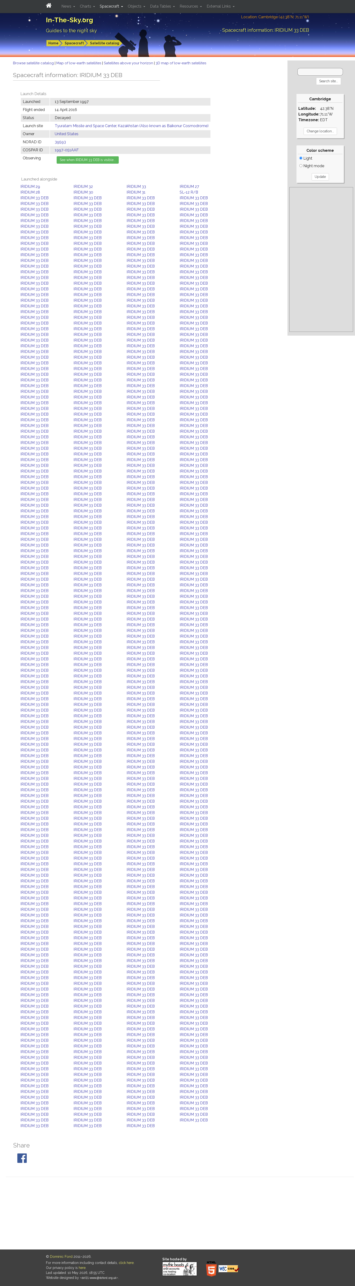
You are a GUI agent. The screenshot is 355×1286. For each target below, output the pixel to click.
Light (305, 158)
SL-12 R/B (189, 192)
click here (126, 1263)
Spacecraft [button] (110, 6)
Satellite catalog (104, 43)
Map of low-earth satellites (79, 63)
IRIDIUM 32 (83, 186)
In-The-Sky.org (69, 20)
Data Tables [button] (161, 6)
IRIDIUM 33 (136, 186)
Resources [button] (189, 6)
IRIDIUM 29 (30, 186)
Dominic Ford (61, 1256)
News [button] (66, 6)
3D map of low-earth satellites (181, 63)
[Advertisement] (321, 259)
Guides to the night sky (71, 30)
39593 (60, 142)
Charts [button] (86, 6)
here (82, 1268)
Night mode (311, 166)
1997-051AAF (67, 150)
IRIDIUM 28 (30, 192)
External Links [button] (219, 6)
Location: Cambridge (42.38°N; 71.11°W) (275, 17)
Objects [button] (135, 6)
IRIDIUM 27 (189, 186)
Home (53, 43)
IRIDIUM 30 (83, 192)
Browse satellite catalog (34, 63)
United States (66, 134)
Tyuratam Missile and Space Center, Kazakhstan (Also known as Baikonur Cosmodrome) (132, 126)
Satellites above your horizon (129, 63)
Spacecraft (74, 43)
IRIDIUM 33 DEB (34, 198)
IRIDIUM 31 (136, 192)
